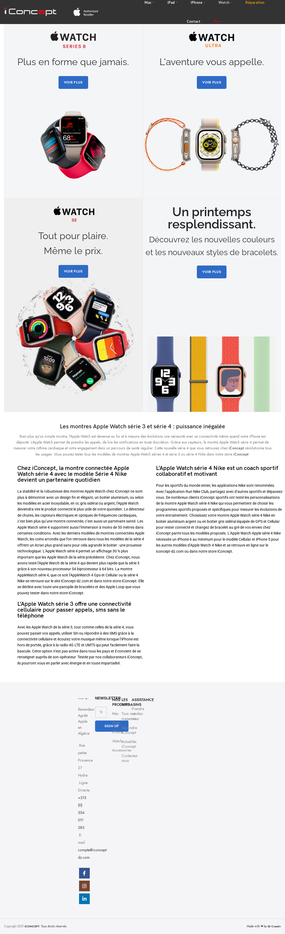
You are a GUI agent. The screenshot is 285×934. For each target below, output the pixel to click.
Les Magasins (124, 702)
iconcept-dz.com (170, 551)
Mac (114, 713)
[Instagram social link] (84, 886)
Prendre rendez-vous (134, 713)
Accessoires (114, 750)
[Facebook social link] (84, 873)
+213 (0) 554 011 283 (82, 812)
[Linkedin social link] (84, 898)
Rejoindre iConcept (124, 730)
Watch (114, 741)
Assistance (134, 699)
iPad (114, 723)
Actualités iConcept (124, 744)
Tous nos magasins (124, 716)
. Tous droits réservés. (46, 926)
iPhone (114, 732)
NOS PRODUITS (114, 702)
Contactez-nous (124, 758)
